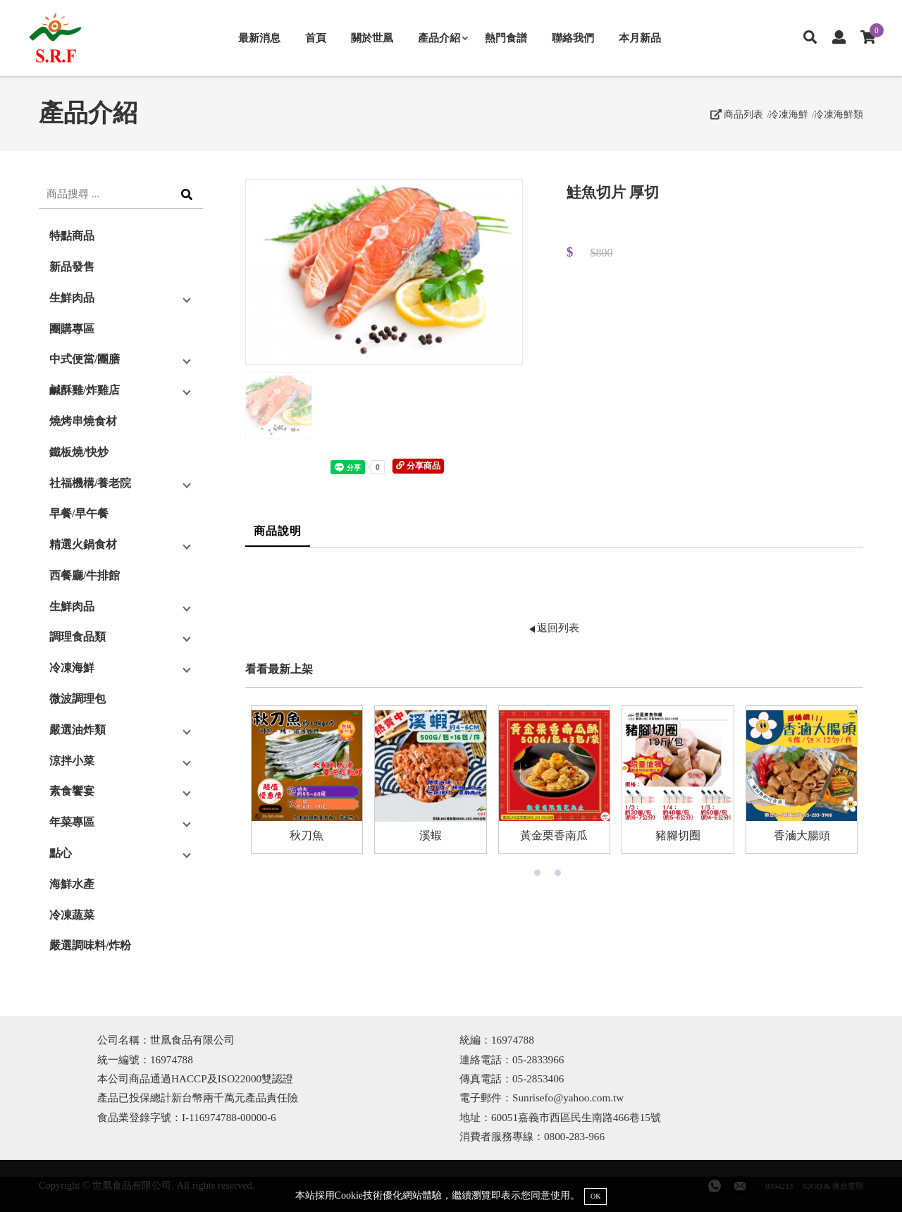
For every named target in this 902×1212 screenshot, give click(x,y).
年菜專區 (71, 822)
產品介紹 (442, 38)
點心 (60, 853)
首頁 (315, 38)
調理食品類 (77, 637)
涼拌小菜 (71, 761)
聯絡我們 (573, 38)
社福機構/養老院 (90, 483)
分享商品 (418, 466)
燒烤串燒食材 (83, 421)
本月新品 (640, 38)
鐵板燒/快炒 (79, 452)
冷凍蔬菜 (71, 915)
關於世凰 (372, 38)
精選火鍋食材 (83, 544)
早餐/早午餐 (79, 513)
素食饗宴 (71, 791)
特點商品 (71, 236)
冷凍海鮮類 (838, 114)
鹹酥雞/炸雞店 (84, 390)
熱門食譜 (506, 38)
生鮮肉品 (71, 298)
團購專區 (71, 329)
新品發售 (71, 267)
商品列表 (737, 114)
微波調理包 (77, 699)
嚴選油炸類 (77, 730)
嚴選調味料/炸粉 (90, 945)
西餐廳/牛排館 (84, 575)
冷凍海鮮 (788, 114)
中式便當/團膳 (84, 359)
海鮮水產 (71, 884)
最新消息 (259, 38)
